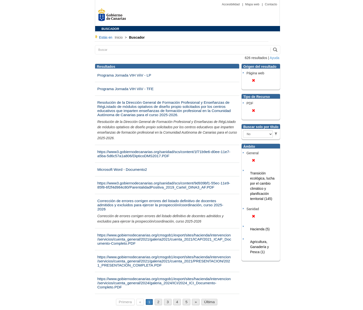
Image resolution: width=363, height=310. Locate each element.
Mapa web (252, 4)
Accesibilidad (231, 4)
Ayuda (274, 58)
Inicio (119, 37)
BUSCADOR (110, 29)
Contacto (271, 4)
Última (209, 302)
